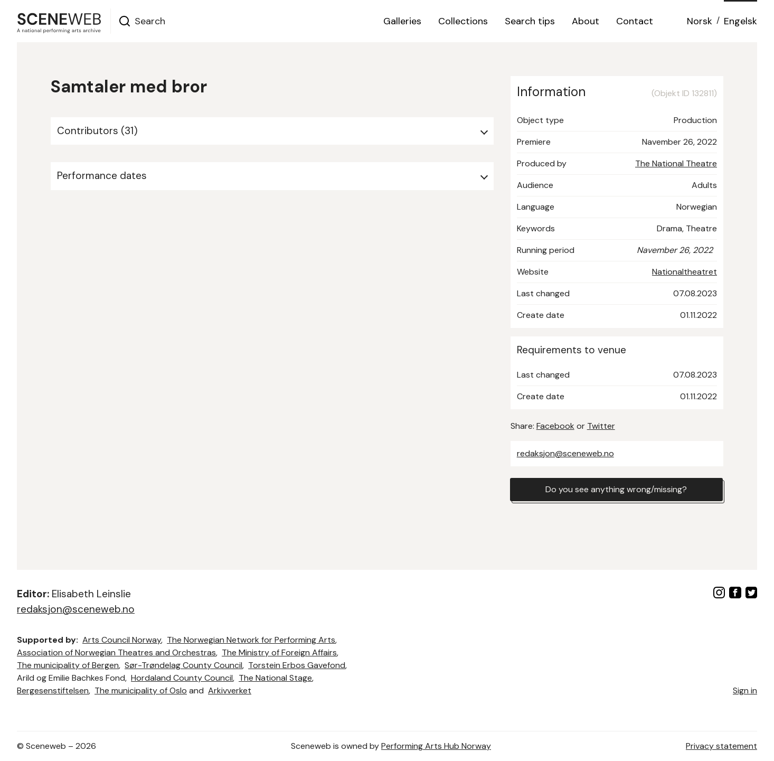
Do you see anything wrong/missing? (616, 489)
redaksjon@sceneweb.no (565, 453)
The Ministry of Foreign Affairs (279, 652)
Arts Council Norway (121, 639)
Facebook (555, 425)
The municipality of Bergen (68, 665)
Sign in (745, 690)
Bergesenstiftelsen (53, 690)
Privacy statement (721, 745)
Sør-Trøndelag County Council (183, 665)
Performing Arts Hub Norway (436, 745)
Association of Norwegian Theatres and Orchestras (116, 652)
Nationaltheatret (684, 271)
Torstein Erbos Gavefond (296, 665)
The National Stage (275, 677)
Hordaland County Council (182, 677)
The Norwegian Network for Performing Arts (251, 639)
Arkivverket (229, 690)
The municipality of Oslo (141, 690)
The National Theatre (676, 163)
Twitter (601, 425)
